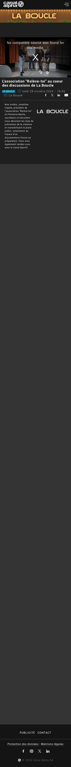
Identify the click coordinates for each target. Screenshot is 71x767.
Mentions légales (52, 744)
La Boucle (8, 91)
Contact (44, 732)
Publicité (27, 732)
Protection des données (23, 744)
